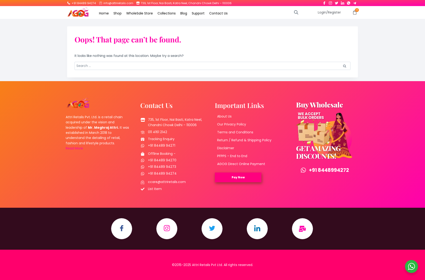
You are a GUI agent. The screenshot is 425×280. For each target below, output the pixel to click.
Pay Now (238, 177)
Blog (183, 13)
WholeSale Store (139, 13)
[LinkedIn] (342, 2)
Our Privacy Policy (231, 124)
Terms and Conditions (235, 132)
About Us (224, 116)
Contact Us (218, 13)
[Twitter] (336, 2)
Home (104, 13)
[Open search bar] (296, 12)
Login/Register (329, 12)
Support (198, 13)
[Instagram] (330, 2)
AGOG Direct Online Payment (241, 164)
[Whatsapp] (348, 2)
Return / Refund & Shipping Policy (244, 140)
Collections (167, 13)
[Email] (302, 228)
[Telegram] (354, 2)
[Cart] (355, 12)
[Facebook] (324, 2)
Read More (74, 148)
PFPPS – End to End (232, 156)
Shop (117, 13)
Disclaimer (225, 148)
